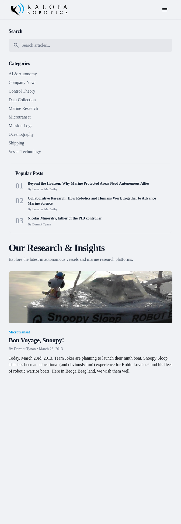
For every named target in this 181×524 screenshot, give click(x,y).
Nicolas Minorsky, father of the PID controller (65, 218)
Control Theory (22, 91)
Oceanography (21, 134)
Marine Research (23, 108)
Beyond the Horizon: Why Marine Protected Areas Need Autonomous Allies (88, 183)
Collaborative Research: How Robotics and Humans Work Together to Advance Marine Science (92, 200)
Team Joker (64, 358)
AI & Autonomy (23, 74)
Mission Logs (20, 125)
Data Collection (22, 99)
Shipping (16, 143)
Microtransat (20, 117)
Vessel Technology (25, 151)
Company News (22, 82)
